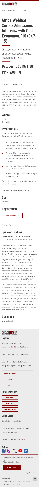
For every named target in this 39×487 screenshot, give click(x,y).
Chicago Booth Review (24, 366)
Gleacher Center (16, 421)
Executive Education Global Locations (12, 440)
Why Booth (5, 343)
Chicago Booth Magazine (9, 366)
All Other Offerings (10, 409)
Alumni (4, 354)
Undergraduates (10, 397)
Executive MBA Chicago (8, 428)
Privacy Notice (6, 478)
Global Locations (11, 415)
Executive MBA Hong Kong (9, 432)
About (3, 362)
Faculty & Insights (23, 347)
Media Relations (23, 362)
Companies (11, 354)
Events (24, 10)
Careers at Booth (12, 362)
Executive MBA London (23, 428)
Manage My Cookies (30, 473)
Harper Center (6, 421)
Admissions (24, 354)
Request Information (10, 374)
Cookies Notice (14, 462)
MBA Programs (14, 343)
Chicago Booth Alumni (14, 10)
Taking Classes (10, 403)
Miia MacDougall (7, 321)
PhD (21, 343)
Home (3, 10)
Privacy (5, 462)
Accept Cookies (12, 467)
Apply (10, 380)
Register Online (11, 216)
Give (9, 386)
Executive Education (7, 347)
